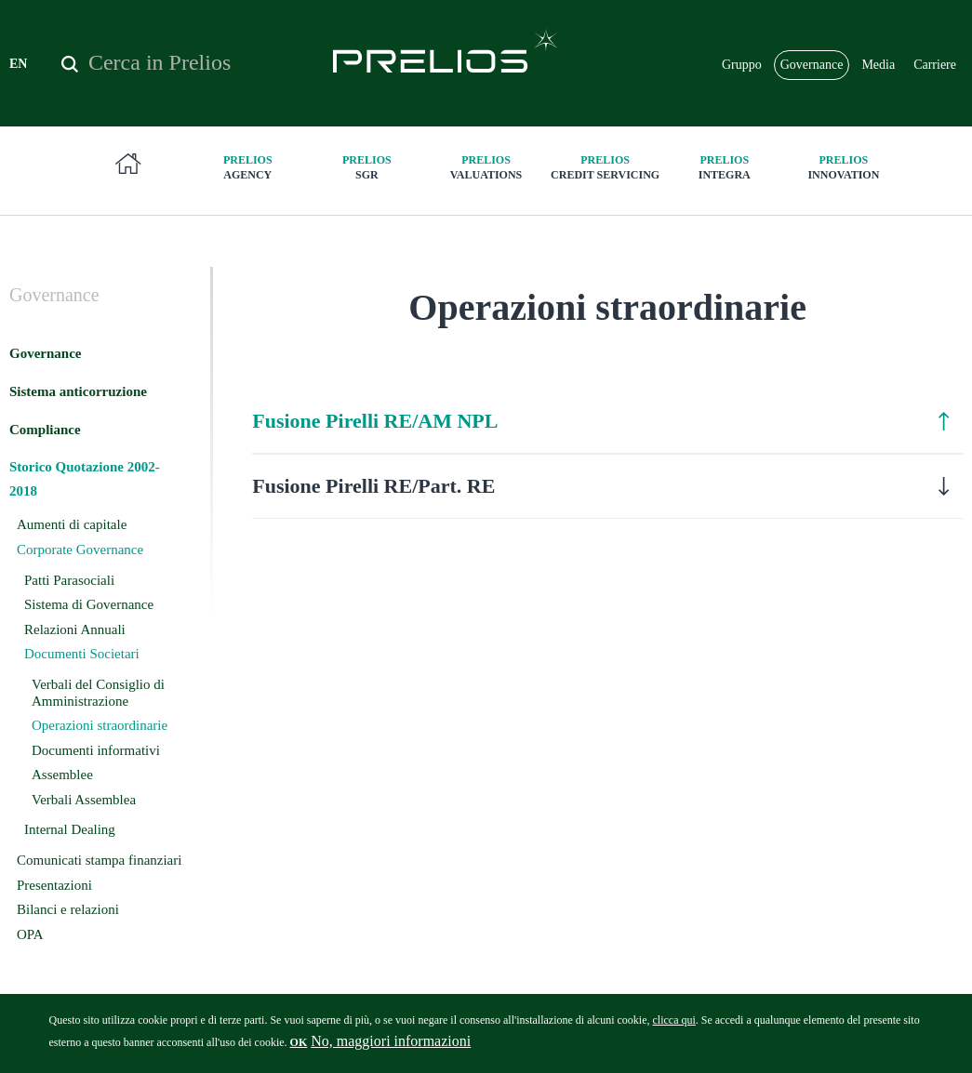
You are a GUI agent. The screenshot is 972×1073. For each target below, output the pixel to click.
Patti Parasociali (69, 580)
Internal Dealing (69, 829)
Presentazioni (54, 885)
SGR (366, 166)
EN (18, 64)
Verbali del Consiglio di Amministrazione (98, 693)
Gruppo (742, 65)
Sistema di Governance (88, 604)
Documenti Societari (82, 653)
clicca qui (673, 1026)
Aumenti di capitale (71, 524)
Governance (812, 65)
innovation (843, 166)
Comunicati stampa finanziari (99, 860)
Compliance (45, 429)
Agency (247, 166)
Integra (724, 166)
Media (878, 65)
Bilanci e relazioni (68, 909)
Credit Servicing (605, 166)
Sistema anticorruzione (78, 391)
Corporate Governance (80, 549)
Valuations (485, 166)
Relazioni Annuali (75, 629)
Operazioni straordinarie (99, 725)
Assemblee (62, 774)
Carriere (934, 65)
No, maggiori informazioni (391, 1047)
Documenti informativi (96, 750)
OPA (30, 934)
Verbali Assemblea (84, 799)
